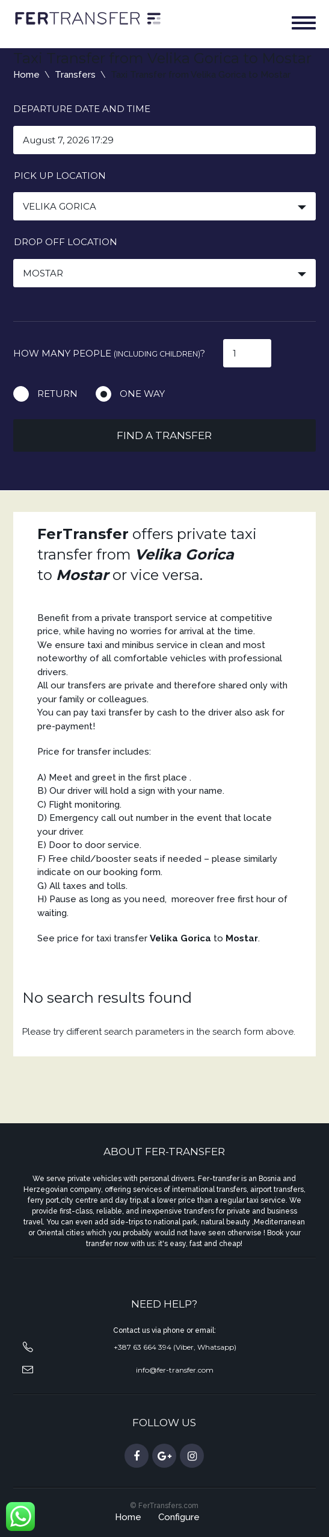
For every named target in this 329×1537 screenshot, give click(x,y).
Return (57, 393)
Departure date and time (81, 108)
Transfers (75, 74)
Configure (179, 1517)
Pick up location (60, 175)
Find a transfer (164, 435)
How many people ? (109, 353)
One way (142, 393)
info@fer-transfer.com (175, 1369)
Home (26, 74)
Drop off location (65, 242)
